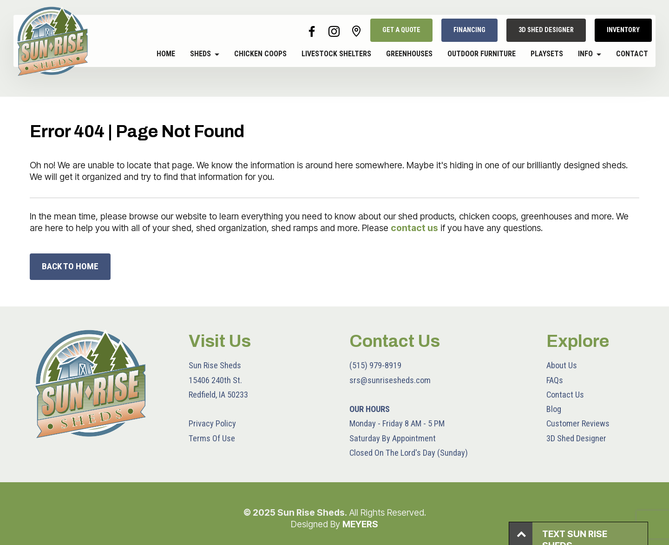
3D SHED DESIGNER (546, 30)
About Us (561, 365)
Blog (553, 409)
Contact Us (565, 394)
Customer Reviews (578, 423)
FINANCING (469, 30)
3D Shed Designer (576, 438)
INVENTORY (623, 30)
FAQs (554, 380)
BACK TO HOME (70, 266)
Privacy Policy (212, 423)
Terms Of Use (212, 438)
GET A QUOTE (401, 30)
